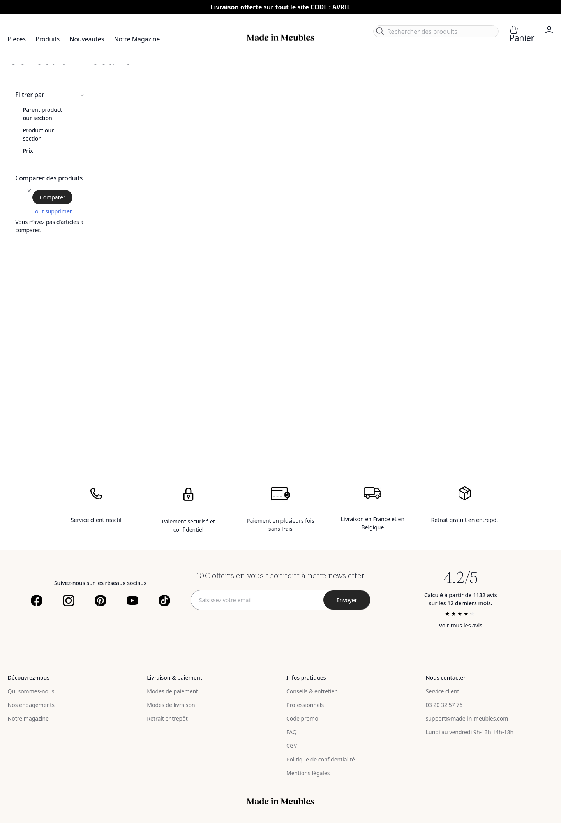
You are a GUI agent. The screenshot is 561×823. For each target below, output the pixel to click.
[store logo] (280, 38)
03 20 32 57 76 (444, 704)
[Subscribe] (346, 600)
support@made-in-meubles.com (467, 718)
